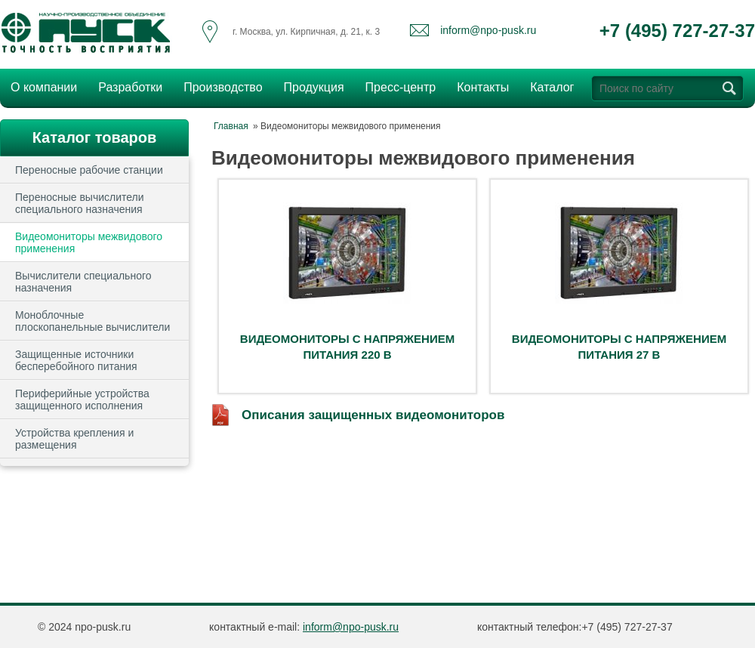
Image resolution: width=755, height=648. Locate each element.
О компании (39, 86)
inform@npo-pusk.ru (488, 30)
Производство (218, 86)
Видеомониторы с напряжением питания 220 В (347, 346)
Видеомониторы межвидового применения (88, 242)
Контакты (483, 87)
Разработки (126, 86)
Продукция (309, 86)
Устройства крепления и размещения (74, 439)
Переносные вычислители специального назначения (79, 203)
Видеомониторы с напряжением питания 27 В (619, 346)
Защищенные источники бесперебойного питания (76, 360)
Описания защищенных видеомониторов (373, 415)
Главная (231, 126)
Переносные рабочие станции (89, 170)
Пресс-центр (396, 86)
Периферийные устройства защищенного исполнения (82, 399)
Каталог (552, 87)
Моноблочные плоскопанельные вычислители (92, 321)
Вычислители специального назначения (83, 282)
